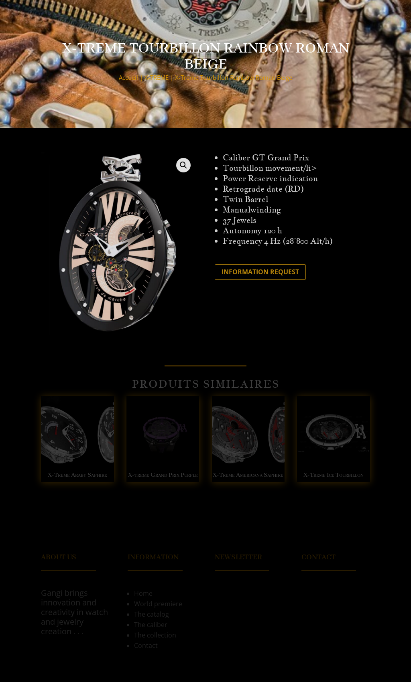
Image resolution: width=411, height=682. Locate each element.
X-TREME (156, 77)
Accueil (128, 77)
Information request (260, 271)
